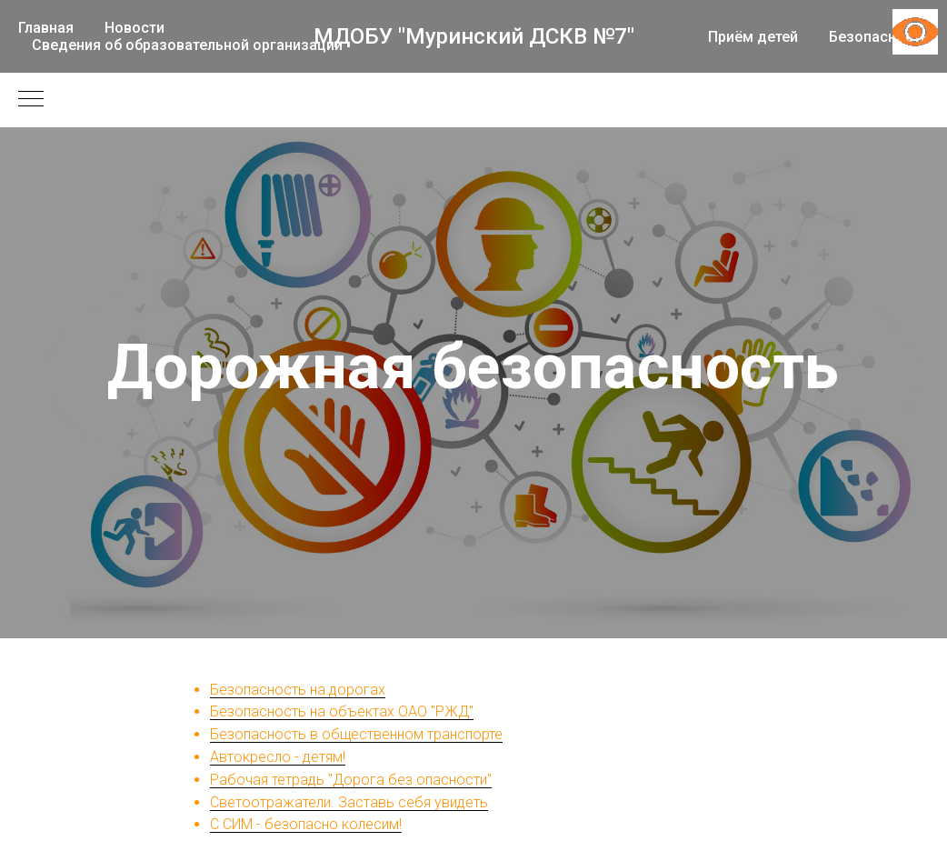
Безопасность (879, 36)
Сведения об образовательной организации (187, 45)
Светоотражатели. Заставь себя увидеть (349, 802)
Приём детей (753, 36)
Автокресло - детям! (277, 757)
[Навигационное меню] (31, 100)
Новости (134, 27)
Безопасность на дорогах (297, 689)
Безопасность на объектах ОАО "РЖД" (342, 711)
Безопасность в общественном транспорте (356, 734)
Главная (46, 27)
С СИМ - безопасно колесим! (306, 824)
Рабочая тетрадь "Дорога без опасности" (351, 779)
